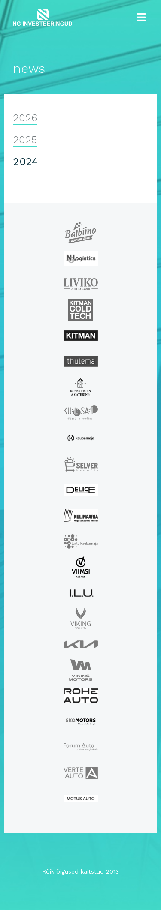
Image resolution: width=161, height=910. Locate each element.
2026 (25, 118)
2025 (25, 140)
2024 (25, 162)
